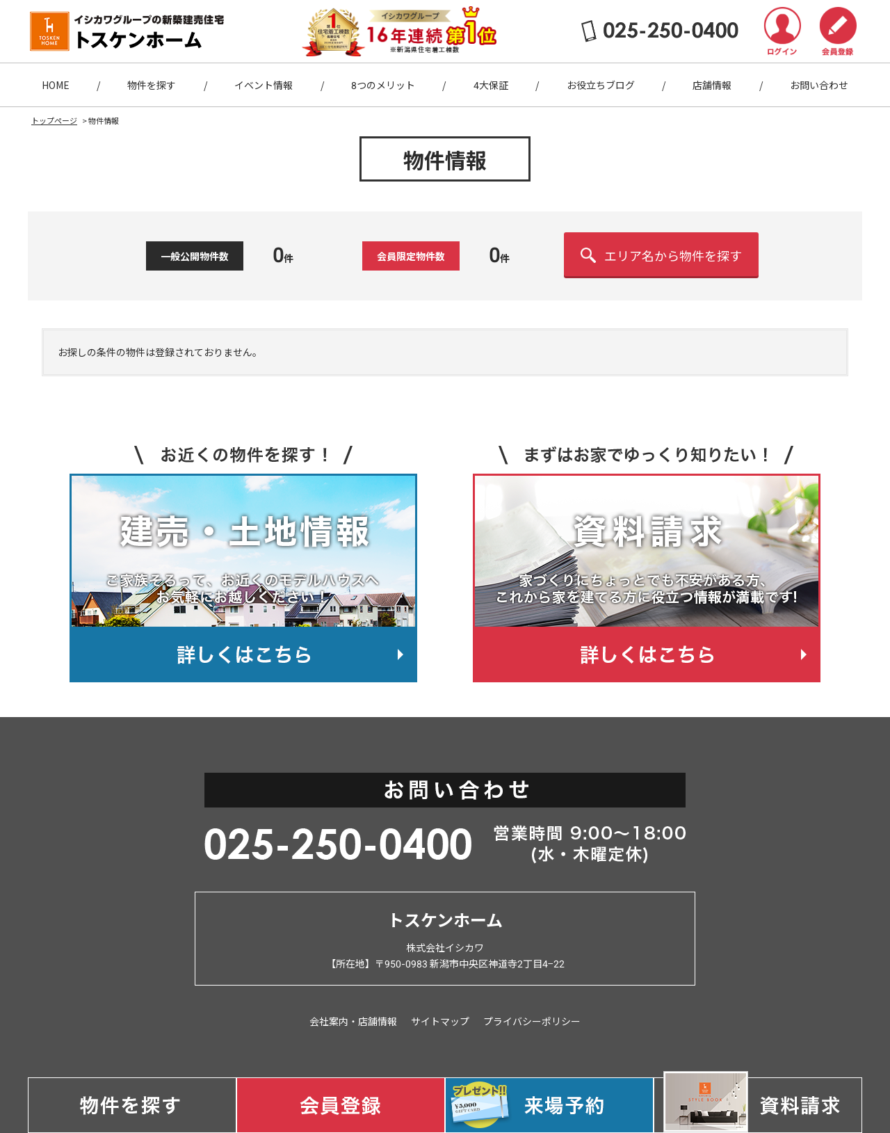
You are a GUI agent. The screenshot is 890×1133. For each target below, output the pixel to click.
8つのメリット (383, 85)
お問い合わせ (819, 85)
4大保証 (491, 85)
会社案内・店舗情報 (353, 1021)
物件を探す (151, 85)
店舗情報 (712, 85)
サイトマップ (440, 1021)
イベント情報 (263, 85)
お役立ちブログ (601, 85)
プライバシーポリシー (532, 1021)
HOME (56, 85)
